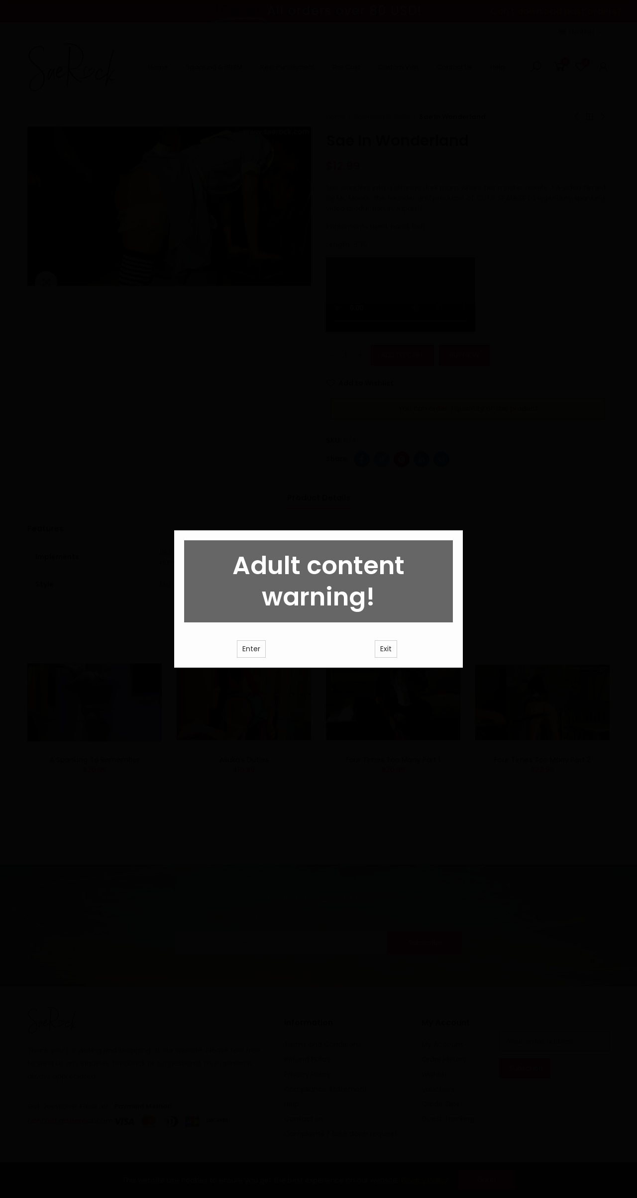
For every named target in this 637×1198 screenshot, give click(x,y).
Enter (251, 675)
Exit (386, 675)
